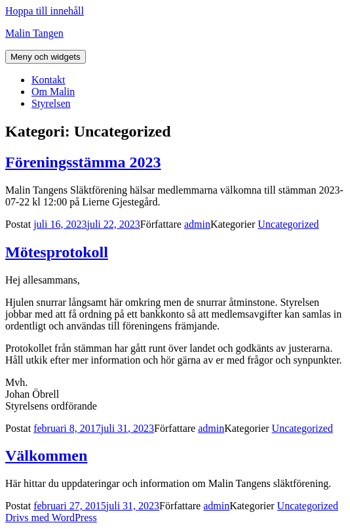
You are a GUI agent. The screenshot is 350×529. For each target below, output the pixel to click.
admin (197, 224)
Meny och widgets (45, 57)
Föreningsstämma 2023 (83, 162)
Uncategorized (288, 224)
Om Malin (53, 91)
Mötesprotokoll (56, 252)
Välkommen (46, 455)
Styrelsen (51, 103)
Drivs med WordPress (51, 517)
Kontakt (48, 79)
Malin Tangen (34, 33)
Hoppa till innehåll (44, 10)
